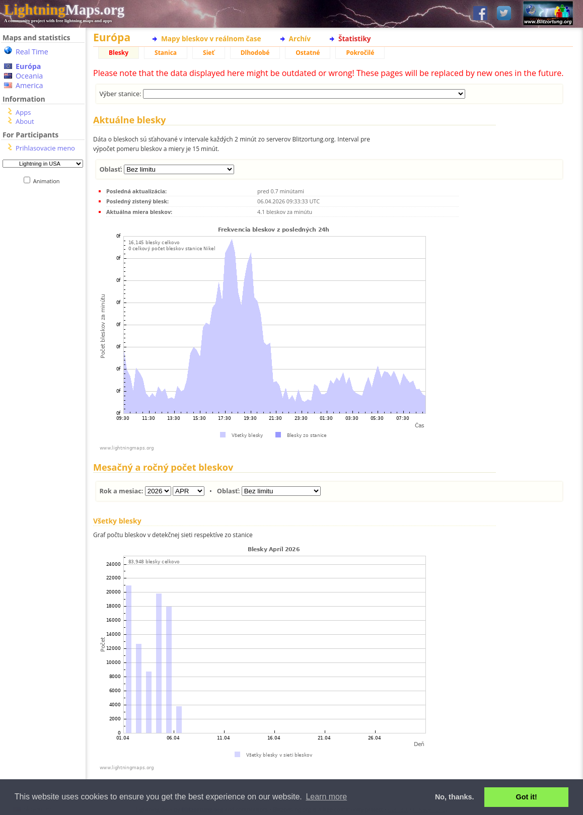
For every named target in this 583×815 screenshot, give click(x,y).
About (25, 121)
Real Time (32, 51)
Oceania (29, 76)
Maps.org (64, 10)
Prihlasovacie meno (45, 148)
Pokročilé (360, 52)
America (29, 85)
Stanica (166, 52)
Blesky (118, 52)
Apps (23, 112)
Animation (48, 181)
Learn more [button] (326, 796)
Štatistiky (354, 38)
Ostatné (308, 52)
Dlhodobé (255, 52)
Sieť (208, 52)
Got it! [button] (526, 797)
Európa (28, 66)
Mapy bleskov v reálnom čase (211, 38)
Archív (300, 38)
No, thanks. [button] (454, 797)
